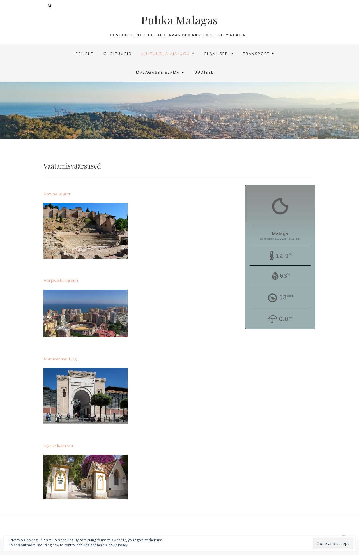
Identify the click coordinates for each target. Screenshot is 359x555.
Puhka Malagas (179, 20)
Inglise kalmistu (58, 445)
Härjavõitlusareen (60, 280)
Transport (256, 53)
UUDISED (204, 72)
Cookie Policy (116, 545)
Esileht (85, 53)
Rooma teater (57, 193)
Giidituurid (117, 53)
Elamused (216, 53)
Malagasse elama (158, 72)
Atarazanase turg (60, 358)
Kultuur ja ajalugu (165, 53)
